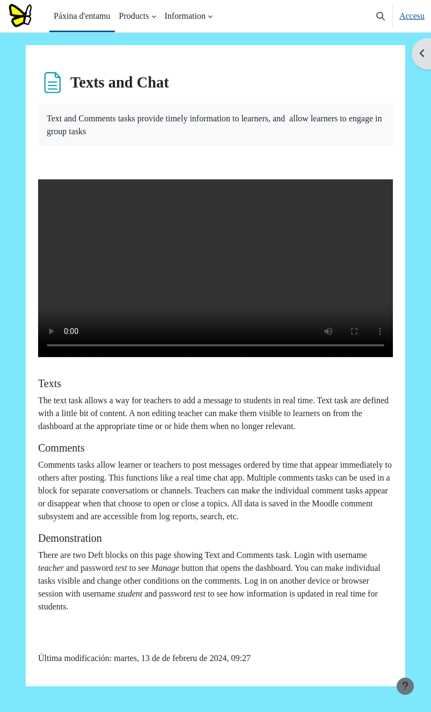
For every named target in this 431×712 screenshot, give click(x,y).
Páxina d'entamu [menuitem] (82, 15)
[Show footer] (405, 686)
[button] (380, 16)
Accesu (412, 15)
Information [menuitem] (185, 15)
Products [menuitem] (134, 15)
